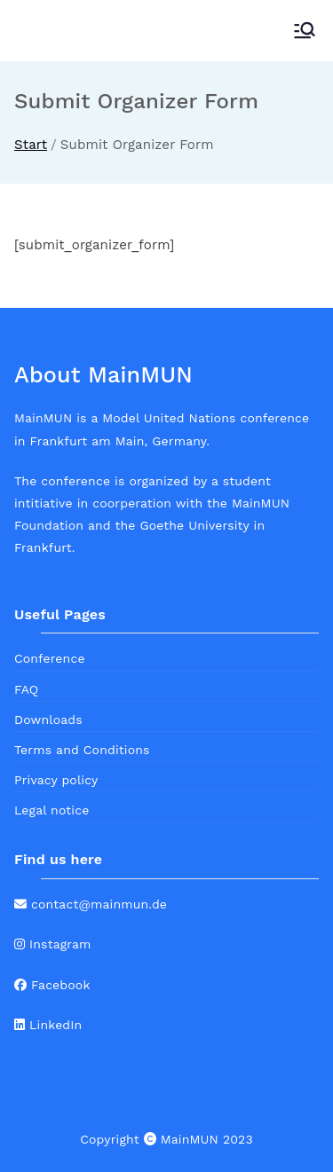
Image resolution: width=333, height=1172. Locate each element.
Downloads (48, 719)
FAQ (26, 689)
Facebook (52, 985)
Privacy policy (56, 780)
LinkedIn (48, 1025)
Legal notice (51, 810)
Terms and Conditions (82, 750)
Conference (49, 658)
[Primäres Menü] (304, 30)
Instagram (52, 944)
